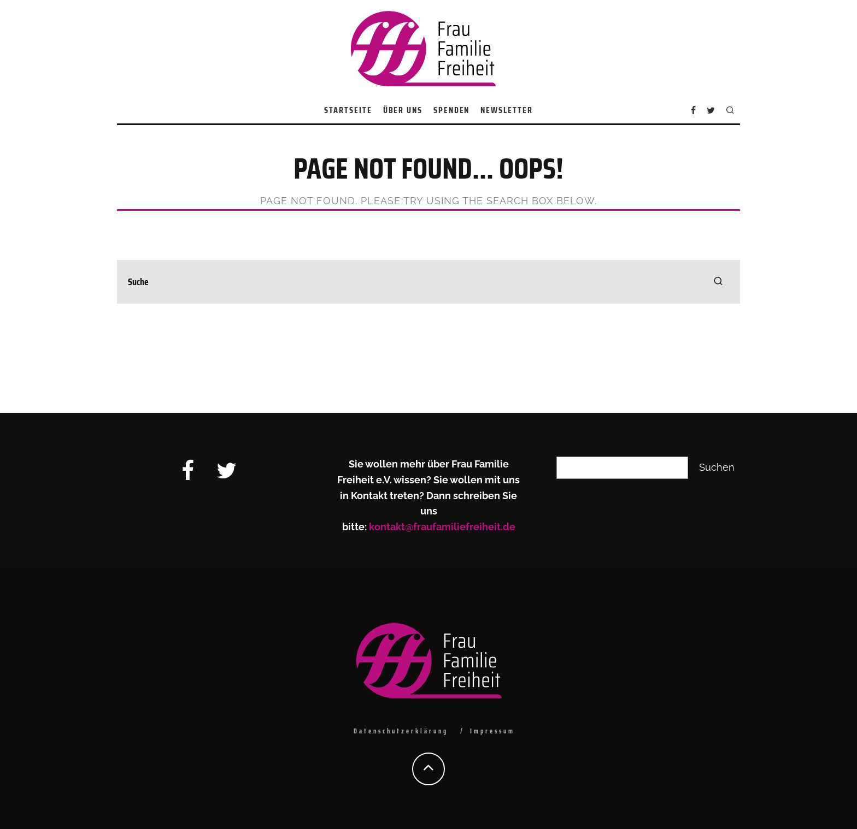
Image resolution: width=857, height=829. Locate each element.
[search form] (428, 282)
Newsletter (506, 110)
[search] (718, 282)
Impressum (492, 731)
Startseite (348, 110)
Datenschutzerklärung (401, 731)
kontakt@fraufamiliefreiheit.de (442, 526)
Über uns (402, 110)
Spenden (451, 110)
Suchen (717, 467)
